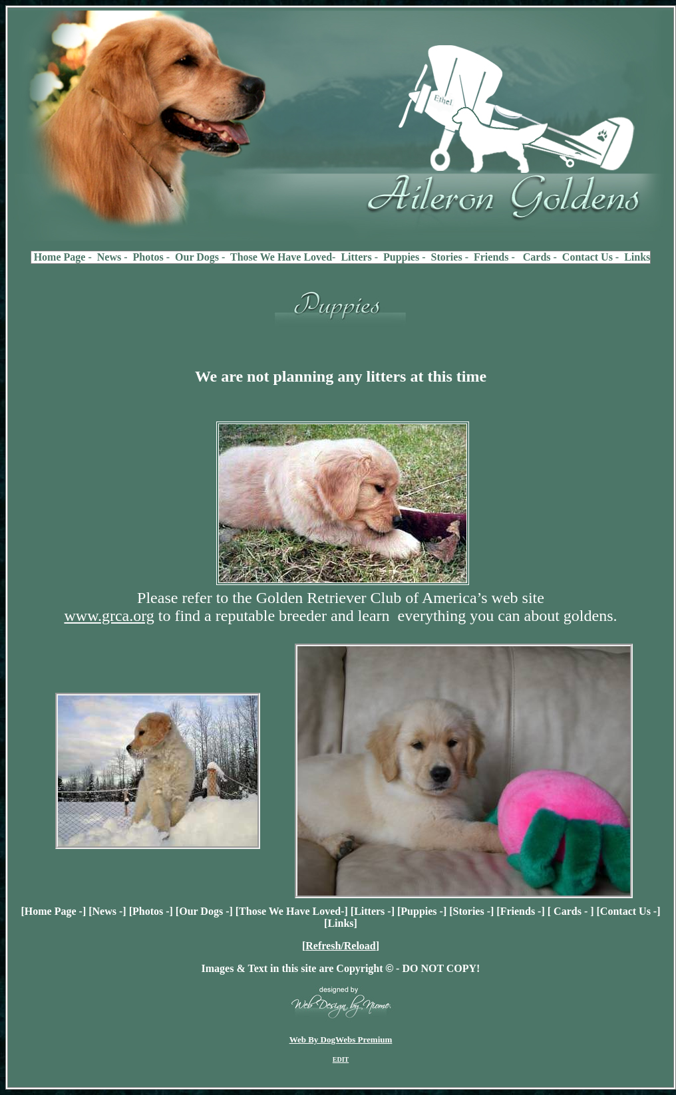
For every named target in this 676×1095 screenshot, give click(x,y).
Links (340, 923)
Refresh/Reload (340, 945)
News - (107, 911)
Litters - (372, 911)
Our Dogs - (204, 911)
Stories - (471, 911)
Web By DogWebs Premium (341, 1039)
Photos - (151, 911)
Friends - (521, 911)
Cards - (570, 911)
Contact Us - (628, 911)
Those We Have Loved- (291, 911)
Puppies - (422, 911)
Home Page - (54, 911)
